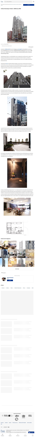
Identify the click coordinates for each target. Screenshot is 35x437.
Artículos (3, 287)
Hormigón (28, 287)
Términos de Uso (11, 4)
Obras (24, 287)
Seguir (10, 280)
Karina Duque (10, 277)
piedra (7, 63)
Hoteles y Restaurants (18, 287)
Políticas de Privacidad (15, 4)
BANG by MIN (7, 49)
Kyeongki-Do (20, 49)
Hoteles (7, 287)
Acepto (28, 4)
